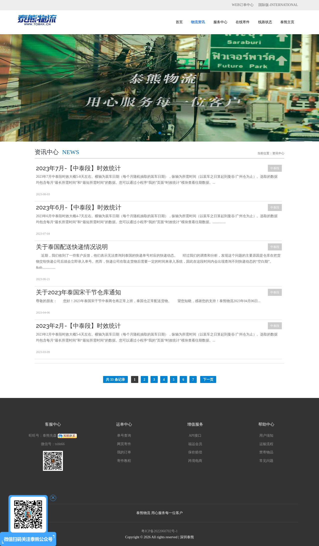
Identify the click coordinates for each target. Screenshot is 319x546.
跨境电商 (195, 461)
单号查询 (124, 435)
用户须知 (266, 435)
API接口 (195, 435)
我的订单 (124, 452)
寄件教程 (124, 461)
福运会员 (195, 444)
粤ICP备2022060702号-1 (159, 531)
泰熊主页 (287, 22)
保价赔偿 (195, 452)
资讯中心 (278, 153)
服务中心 (220, 22)
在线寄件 (243, 22)
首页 (179, 22)
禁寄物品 (266, 452)
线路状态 (265, 22)
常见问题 (266, 461)
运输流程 (266, 444)
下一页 (208, 379)
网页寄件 (124, 444)
